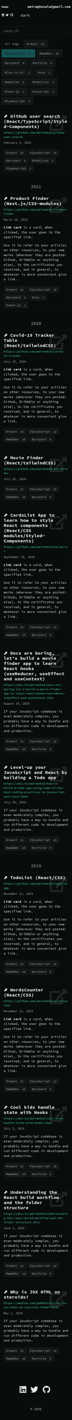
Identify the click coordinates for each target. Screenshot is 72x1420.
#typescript (18, 101)
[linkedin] (3, 15)
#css (44, 73)
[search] (36, 30)
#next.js (15, 92)
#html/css (43, 82)
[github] (12, 15)
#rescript (43, 92)
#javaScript (18, 53)
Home (5, 7)
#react (36, 44)
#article (42, 63)
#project (15, 63)
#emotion (15, 82)
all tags (12, 44)
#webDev (49, 53)
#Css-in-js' (18, 73)
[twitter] (7, 15)
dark (25, 15)
